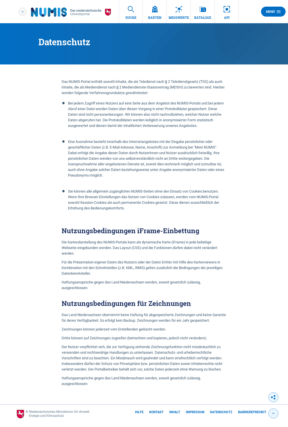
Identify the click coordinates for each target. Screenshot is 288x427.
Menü (273, 12)
